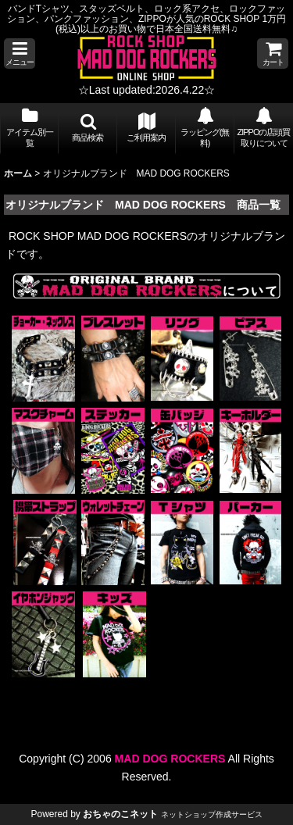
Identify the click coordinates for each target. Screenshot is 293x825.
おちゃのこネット (120, 814)
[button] (19, 53)
